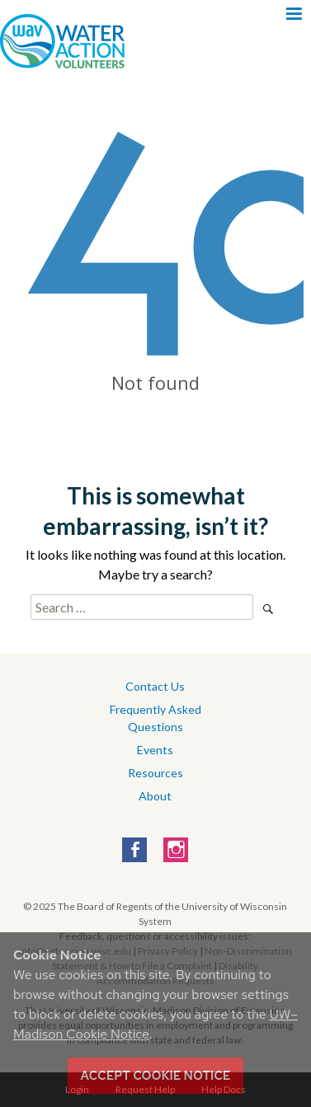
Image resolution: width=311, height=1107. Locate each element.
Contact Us (155, 686)
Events (155, 750)
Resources (155, 773)
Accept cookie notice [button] (156, 1075)
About (155, 796)
